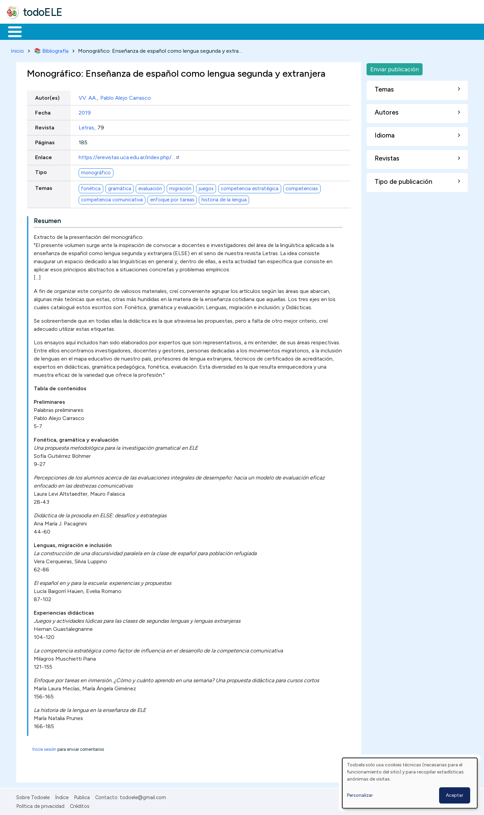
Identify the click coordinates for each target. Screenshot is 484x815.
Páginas (45, 141)
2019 (85, 111)
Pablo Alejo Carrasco (125, 96)
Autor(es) (47, 96)
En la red (159, 31)
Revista (44, 126)
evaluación (150, 187)
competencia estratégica (249, 187)
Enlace (43, 156)
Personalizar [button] (360, 795)
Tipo (41, 171)
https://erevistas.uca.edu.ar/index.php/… (129, 156)
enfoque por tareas (172, 199)
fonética (91, 187)
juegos (206, 187)
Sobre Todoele (33, 796)
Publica (82, 796)
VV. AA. (88, 96)
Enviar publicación (394, 67)
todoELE (42, 12)
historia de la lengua (224, 199)
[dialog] (409, 783)
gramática (119, 187)
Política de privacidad (40, 805)
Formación (81, 31)
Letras (86, 126)
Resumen (47, 219)
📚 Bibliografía (51, 49)
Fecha (43, 111)
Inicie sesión (44, 747)
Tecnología (202, 31)
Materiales (37, 31)
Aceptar (454, 795)
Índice (62, 796)
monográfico (96, 171)
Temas (43, 187)
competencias (302, 187)
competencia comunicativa (112, 199)
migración (180, 187)
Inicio (11, 31)
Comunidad (247, 31)
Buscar (277, 31)
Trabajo (121, 31)
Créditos (79, 805)
